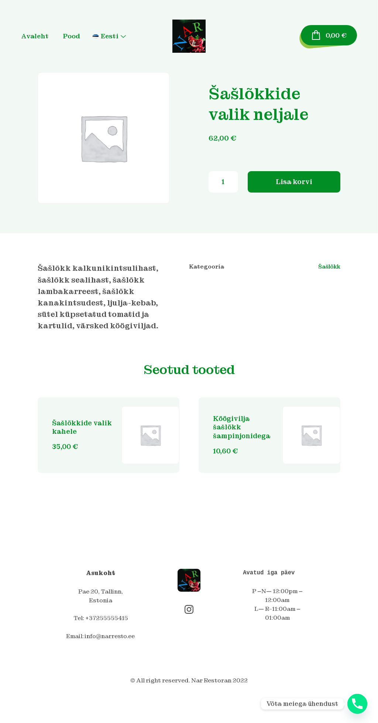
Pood (79, 36)
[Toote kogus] (223, 184)
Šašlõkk (328, 267)
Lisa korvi (294, 183)
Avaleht (43, 36)
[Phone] (357, 704)
